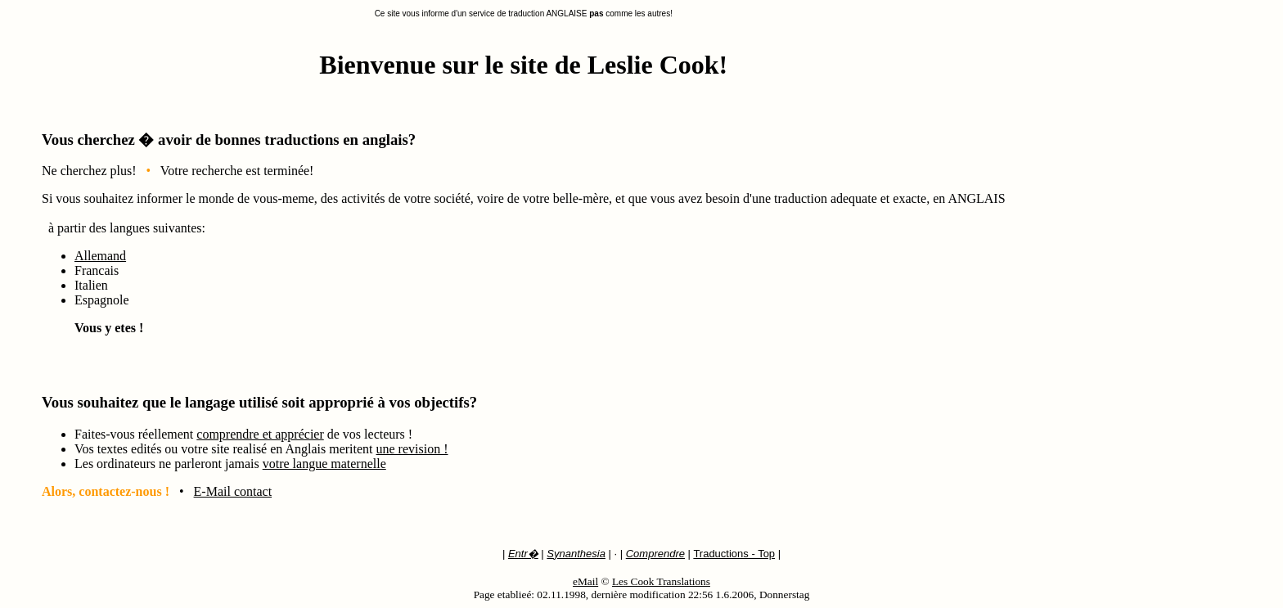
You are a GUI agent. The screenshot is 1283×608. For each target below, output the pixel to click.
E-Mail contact (233, 491)
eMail (585, 581)
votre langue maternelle (324, 464)
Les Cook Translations (661, 581)
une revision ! (412, 449)
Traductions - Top (734, 553)
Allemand (100, 256)
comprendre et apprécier (259, 434)
